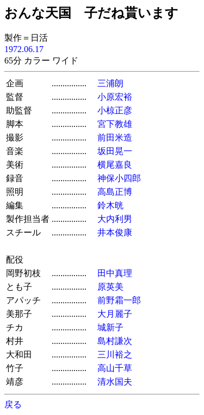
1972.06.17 (24, 49)
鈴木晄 (110, 205)
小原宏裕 (114, 96)
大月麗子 (114, 313)
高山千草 (114, 368)
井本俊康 (114, 232)
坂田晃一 (114, 151)
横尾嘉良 (114, 164)
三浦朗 (110, 83)
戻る (13, 404)
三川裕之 (114, 354)
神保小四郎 (119, 178)
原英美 (110, 286)
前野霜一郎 (119, 300)
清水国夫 (114, 381)
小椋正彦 (114, 110)
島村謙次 (114, 341)
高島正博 (114, 191)
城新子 (110, 327)
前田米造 (114, 137)
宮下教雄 (114, 124)
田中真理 (114, 273)
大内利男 (114, 219)
